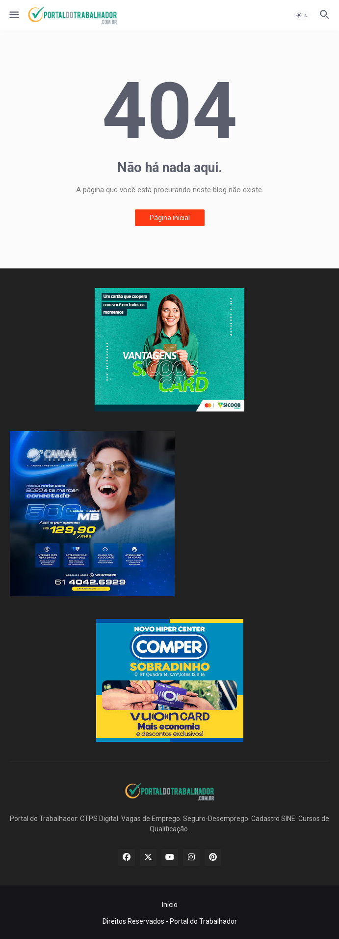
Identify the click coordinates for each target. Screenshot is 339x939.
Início (170, 905)
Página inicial (170, 218)
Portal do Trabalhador (203, 921)
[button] (13, 15)
